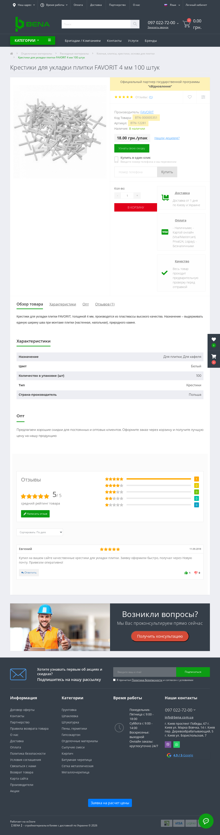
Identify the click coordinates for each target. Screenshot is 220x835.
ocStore (30, 821)
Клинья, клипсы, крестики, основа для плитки (126, 53)
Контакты (114, 41)
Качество (182, 261)
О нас (136, 5)
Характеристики (62, 304)
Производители (21, 785)
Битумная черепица (77, 760)
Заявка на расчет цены (110, 803)
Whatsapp (176, 744)
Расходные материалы (74, 53)
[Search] (134, 24)
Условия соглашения (25, 760)
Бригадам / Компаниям (83, 41)
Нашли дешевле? (167, 138)
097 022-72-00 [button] (180, 709)
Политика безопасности (147, 680)
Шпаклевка (70, 716)
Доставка (96, 5)
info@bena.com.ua (179, 717)
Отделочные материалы (36, 53)
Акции (14, 791)
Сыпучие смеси (73, 747)
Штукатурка (70, 722)
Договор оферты (22, 710)
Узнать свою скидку (132, 148)
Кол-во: (119, 188)
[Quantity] (127, 195)
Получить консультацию (160, 636)
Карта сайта (19, 778)
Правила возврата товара (29, 728)
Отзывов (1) (105, 304)
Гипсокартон (71, 735)
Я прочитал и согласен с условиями (155, 680)
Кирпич (67, 753)
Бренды (151, 41)
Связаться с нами (23, 766)
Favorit (147, 112)
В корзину (136, 207)
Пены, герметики (74, 728)
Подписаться (193, 672)
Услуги (133, 41)
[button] (214, 359)
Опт (85, 304)
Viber (168, 744)
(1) (151, 97)
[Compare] (203, 97)
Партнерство (117, 5)
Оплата (78, 5)
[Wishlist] (189, 97)
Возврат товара (21, 772)
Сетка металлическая (77, 766)
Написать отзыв (35, 514)
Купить (167, 172)
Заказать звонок (158, 27)
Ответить (29, 572)
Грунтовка (69, 710)
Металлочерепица (75, 772)
